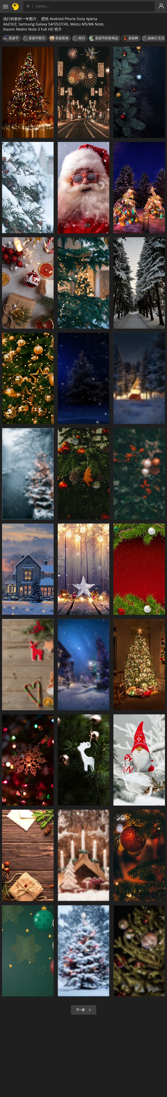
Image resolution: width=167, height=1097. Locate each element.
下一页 (83, 1010)
